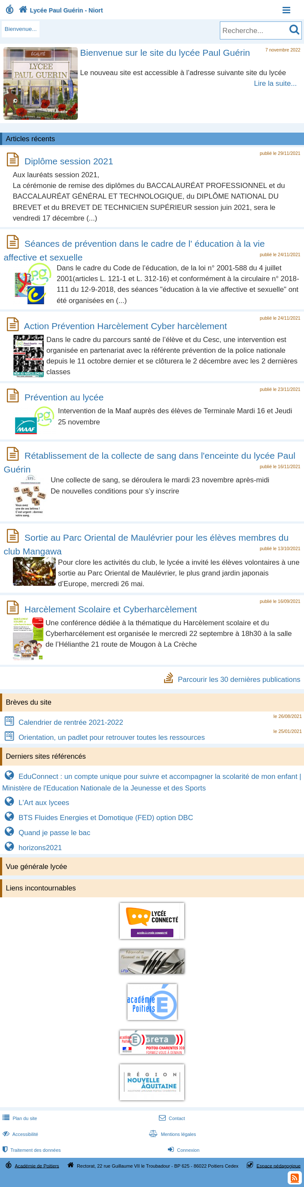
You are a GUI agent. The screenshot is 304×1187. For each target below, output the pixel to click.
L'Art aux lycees (35, 803)
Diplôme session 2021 (68, 161)
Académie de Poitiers (37, 1165)
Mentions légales (171, 1134)
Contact (171, 1118)
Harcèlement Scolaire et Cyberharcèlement (110, 609)
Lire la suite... (275, 83)
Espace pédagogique (279, 1165)
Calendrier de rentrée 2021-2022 (62, 722)
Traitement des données (31, 1150)
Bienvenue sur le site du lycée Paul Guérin (165, 53)
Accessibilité (19, 1134)
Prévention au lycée (63, 397)
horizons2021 (32, 848)
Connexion (182, 1150)
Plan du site (19, 1118)
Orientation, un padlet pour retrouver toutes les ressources (103, 737)
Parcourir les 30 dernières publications (239, 679)
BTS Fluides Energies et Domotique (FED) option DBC (97, 818)
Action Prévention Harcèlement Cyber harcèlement (125, 326)
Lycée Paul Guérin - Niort (60, 10)
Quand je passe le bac (46, 833)
